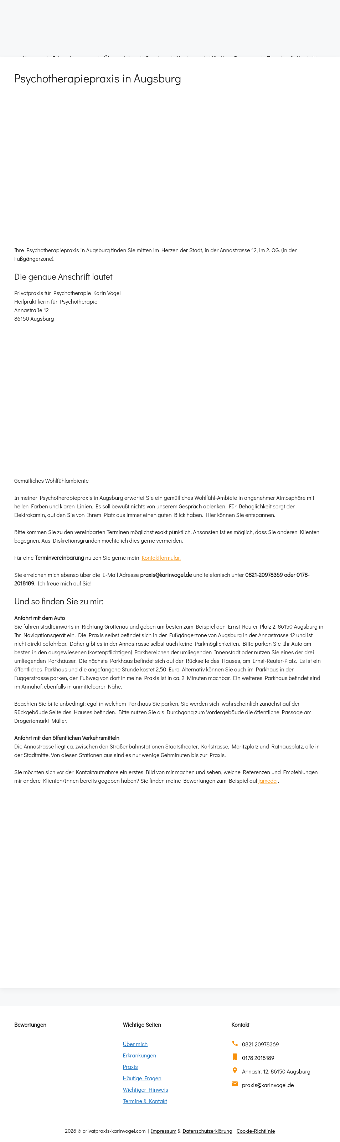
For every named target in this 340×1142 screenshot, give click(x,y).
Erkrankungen (139, 1055)
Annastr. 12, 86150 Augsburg (276, 1071)
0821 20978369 (260, 1044)
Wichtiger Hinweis (145, 1089)
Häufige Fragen (142, 1078)
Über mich (135, 1043)
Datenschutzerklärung (207, 1130)
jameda (268, 780)
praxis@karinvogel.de (268, 1084)
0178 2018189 (258, 1057)
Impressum (163, 1130)
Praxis (130, 1066)
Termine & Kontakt (145, 1101)
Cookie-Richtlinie (256, 1130)
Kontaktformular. (161, 557)
